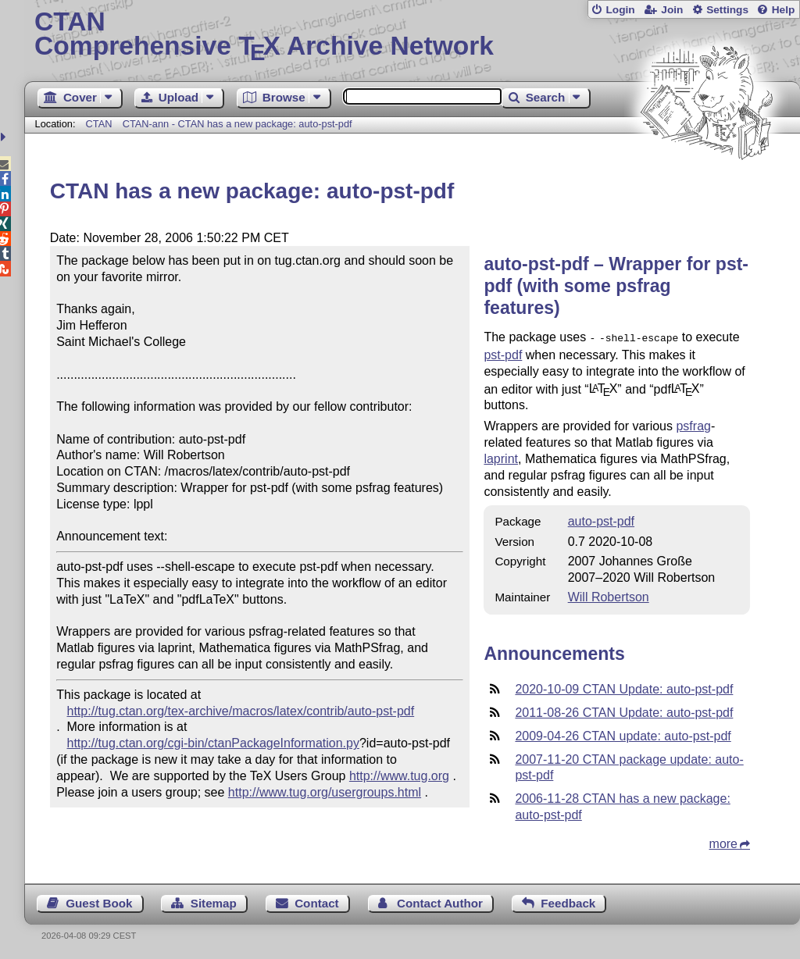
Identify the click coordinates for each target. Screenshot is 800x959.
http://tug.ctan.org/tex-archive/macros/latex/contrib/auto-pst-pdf (241, 711)
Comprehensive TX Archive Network (412, 35)
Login (619, 10)
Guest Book (99, 901)
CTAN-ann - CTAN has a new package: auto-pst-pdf (237, 124)
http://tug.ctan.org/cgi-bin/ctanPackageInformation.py (213, 743)
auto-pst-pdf (601, 519)
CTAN (99, 124)
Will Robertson (608, 595)
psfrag (693, 424)
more (723, 842)
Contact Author (440, 901)
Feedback (568, 901)
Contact (317, 901)
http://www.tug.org (399, 776)
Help (783, 10)
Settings (727, 10)
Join (672, 10)
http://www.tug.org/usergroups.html (324, 792)
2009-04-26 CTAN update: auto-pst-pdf (622, 734)
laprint (501, 457)
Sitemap (214, 901)
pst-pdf (503, 353)
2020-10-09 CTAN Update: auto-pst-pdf (624, 687)
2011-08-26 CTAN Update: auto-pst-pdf (624, 711)
